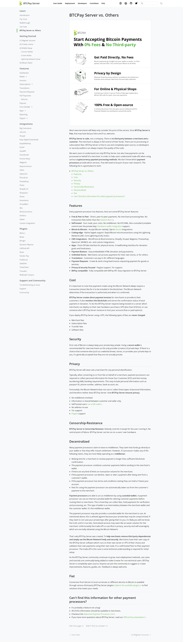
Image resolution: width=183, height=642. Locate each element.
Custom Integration (27, 223)
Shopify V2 (24, 189)
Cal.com (23, 132)
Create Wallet (26, 55)
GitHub (131, 3)
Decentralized (80, 190)
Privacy (77, 183)
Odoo (22, 170)
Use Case (23, 26)
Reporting (23, 114)
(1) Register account (27, 40)
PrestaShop (24, 181)
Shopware (24, 193)
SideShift (23, 263)
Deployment (70, 3)
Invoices (23, 80)
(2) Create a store (26, 44)
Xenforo (23, 215)
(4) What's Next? (26, 63)
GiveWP (23, 151)
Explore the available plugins (128, 585)
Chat (125, 3)
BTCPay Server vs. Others (30, 30)
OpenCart (23, 174)
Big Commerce (25, 128)
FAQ (103, 3)
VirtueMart (24, 204)
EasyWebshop (25, 143)
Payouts (23, 103)
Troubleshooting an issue (30, 285)
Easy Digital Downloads (29, 139)
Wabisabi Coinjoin (27, 275)
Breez (22, 237)
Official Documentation (134, 617)
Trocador (23, 271)
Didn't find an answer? (96, 626)
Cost (76, 177)
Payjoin (75, 413)
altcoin (118, 229)
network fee (106, 220)
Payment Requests (27, 92)
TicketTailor (24, 267)
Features (77, 174)
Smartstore (24, 200)
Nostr (22, 252)
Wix (21, 208)
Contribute (94, 3)
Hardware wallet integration (109, 226)
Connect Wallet (27, 52)
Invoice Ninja (25, 158)
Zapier (22, 219)
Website (120, 3)
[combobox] (149, 3)
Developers (82, 3)
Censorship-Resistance (84, 186)
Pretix (22, 185)
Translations (24, 88)
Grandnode (24, 155)
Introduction (25, 15)
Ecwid (22, 147)
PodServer (24, 260)
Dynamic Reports (26, 244)
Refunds (24, 99)
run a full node (94, 404)
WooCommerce (26, 211)
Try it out (23, 19)
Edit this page (75, 626)
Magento (23, 162)
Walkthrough (25, 23)
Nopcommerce (26, 166)
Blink (31, 233)
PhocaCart (24, 177)
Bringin (22, 240)
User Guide (57, 3)
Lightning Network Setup (30, 59)
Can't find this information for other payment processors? (99, 196)
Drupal (22, 136)
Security (77, 180)
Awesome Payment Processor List (99, 614)
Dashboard (24, 73)
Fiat (75, 193)
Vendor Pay (24, 256)
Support (23, 288)
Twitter (136, 3)
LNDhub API (24, 248)
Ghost (22, 196)
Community (24, 292)
